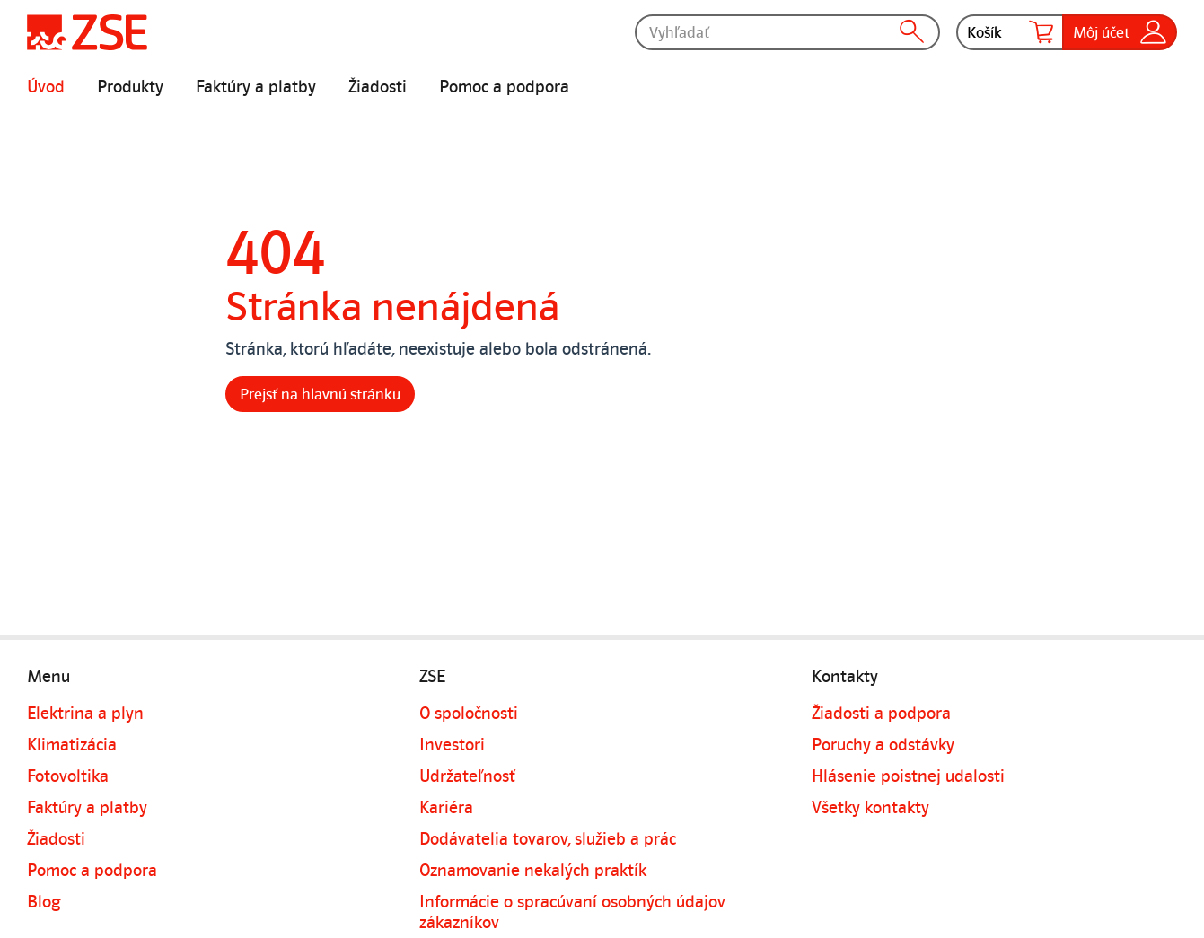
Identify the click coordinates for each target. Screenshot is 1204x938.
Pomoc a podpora (504, 87)
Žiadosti (377, 87)
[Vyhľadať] (787, 32)
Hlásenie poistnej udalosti (908, 776)
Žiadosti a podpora (881, 713)
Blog (44, 902)
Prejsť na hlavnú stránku (320, 394)
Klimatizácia (72, 745)
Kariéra (446, 808)
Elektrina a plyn (85, 713)
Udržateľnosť (467, 776)
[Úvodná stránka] (87, 32)
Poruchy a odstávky (883, 745)
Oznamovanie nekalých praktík (532, 871)
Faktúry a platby (256, 87)
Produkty (130, 87)
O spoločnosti (468, 713)
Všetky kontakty (870, 808)
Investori (452, 745)
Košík (1010, 32)
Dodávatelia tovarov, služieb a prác (547, 839)
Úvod (46, 87)
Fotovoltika (68, 776)
